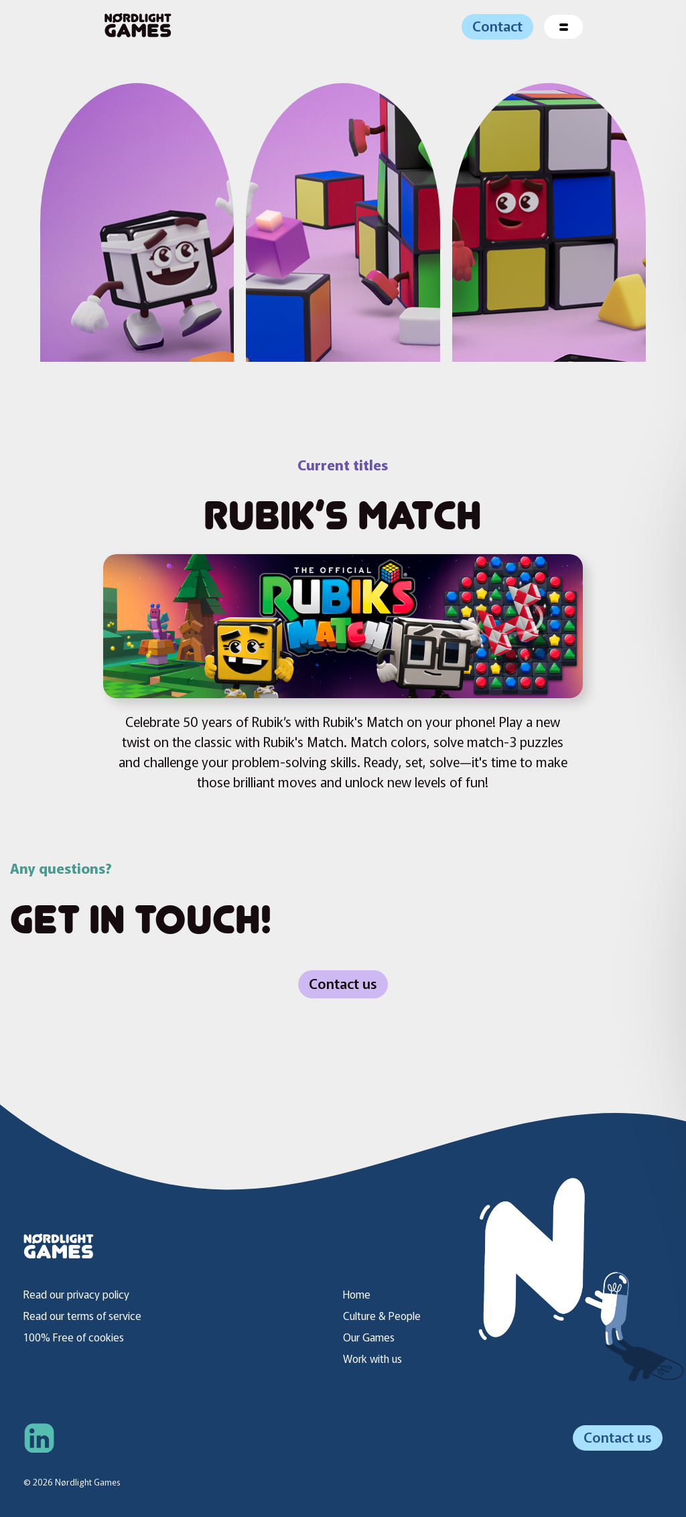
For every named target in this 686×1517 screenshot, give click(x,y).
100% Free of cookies (73, 1337)
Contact (497, 25)
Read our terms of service (82, 1315)
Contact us (343, 983)
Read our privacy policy (76, 1294)
